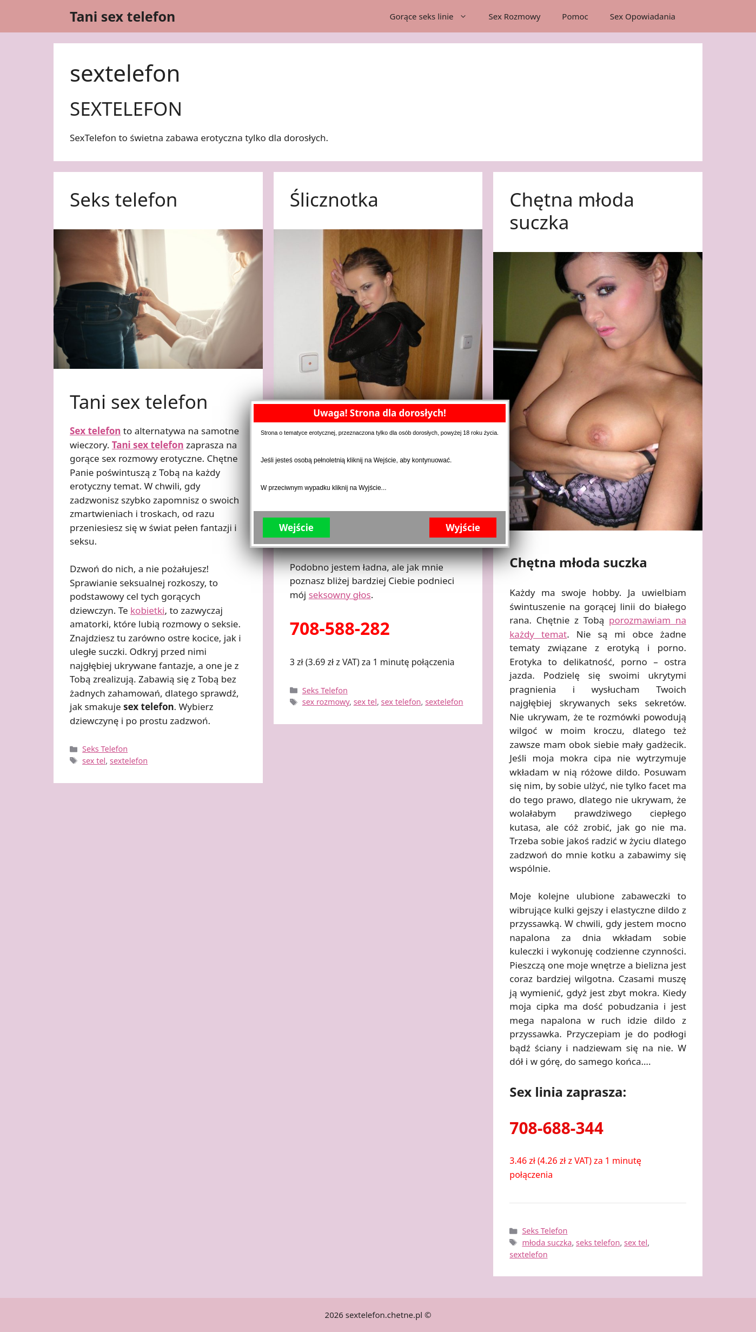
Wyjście (462, 253)
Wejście (295, 253)
